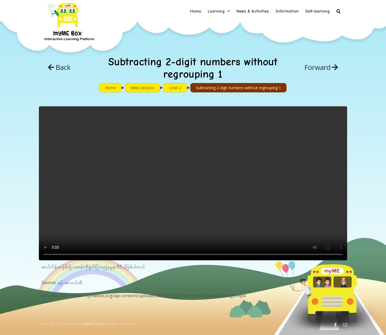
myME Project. (93, 323)
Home (110, 87)
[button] (338, 11)
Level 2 (175, 87)
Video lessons (142, 87)
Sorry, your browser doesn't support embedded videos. (193, 183)
